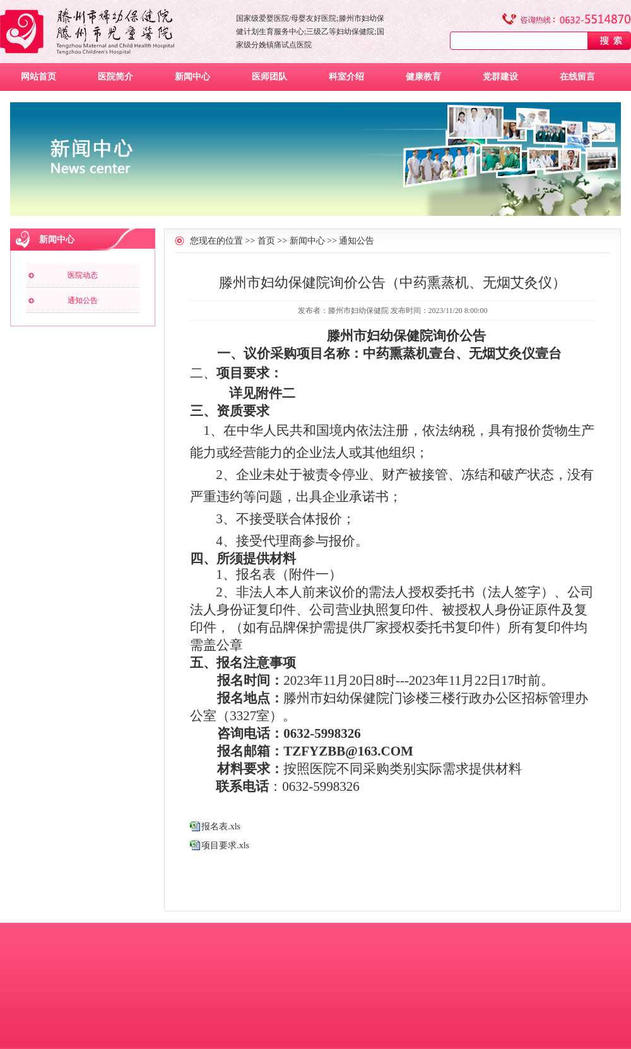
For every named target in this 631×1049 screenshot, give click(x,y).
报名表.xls (220, 826)
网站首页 (38, 76)
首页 (266, 241)
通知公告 (83, 300)
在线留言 (577, 76)
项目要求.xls (225, 845)
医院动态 (83, 275)
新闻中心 (192, 76)
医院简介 (115, 76)
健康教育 (423, 76)
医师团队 (269, 76)
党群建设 (500, 76)
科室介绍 (346, 76)
